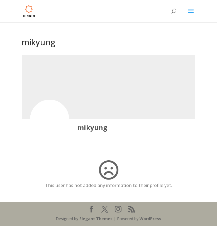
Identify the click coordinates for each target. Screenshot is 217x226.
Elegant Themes (96, 218)
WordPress (150, 218)
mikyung (92, 127)
